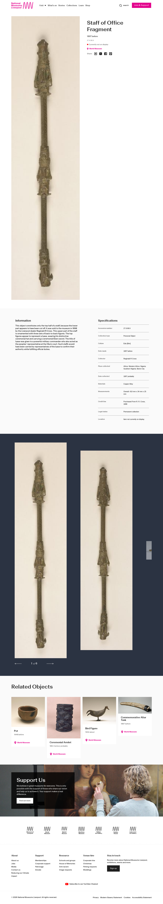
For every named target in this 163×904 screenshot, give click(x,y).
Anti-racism (64, 867)
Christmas (87, 864)
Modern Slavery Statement (111, 897)
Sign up (113, 868)
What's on (52, 6)
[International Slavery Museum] (64, 830)
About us (15, 861)
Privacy (96, 897)
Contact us (15, 870)
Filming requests (90, 867)
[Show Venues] (45, 6)
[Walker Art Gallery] (98, 830)
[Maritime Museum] (81, 830)
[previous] (18, 663)
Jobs (13, 864)
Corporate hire (89, 861)
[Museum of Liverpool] (30, 830)
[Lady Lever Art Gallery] (133, 830)
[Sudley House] (116, 830)
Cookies (127, 897)
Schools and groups (67, 861)
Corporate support (42, 864)
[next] (50, 663)
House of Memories (67, 864)
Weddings (87, 870)
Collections (72, 6)
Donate (38, 870)
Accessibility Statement (142, 897)
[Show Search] (124, 5)
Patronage (39, 867)
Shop (87, 6)
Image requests (65, 870)
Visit (41, 6)
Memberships (40, 861)
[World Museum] (47, 830)
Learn (81, 6)
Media (13, 867)
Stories (61, 6)
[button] (43, 551)
